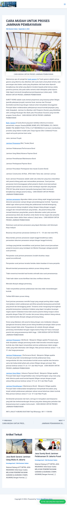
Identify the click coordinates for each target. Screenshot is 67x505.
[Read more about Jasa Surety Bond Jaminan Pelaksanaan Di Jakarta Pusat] (48, 445)
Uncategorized (10, 463)
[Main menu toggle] (64, 4)
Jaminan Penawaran (13, 143)
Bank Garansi (11, 123)
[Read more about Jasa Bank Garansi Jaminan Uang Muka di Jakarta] (19, 446)
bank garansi (32, 79)
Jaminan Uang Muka (13, 373)
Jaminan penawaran (13, 199)
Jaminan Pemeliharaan (14, 386)
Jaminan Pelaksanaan (13, 355)
